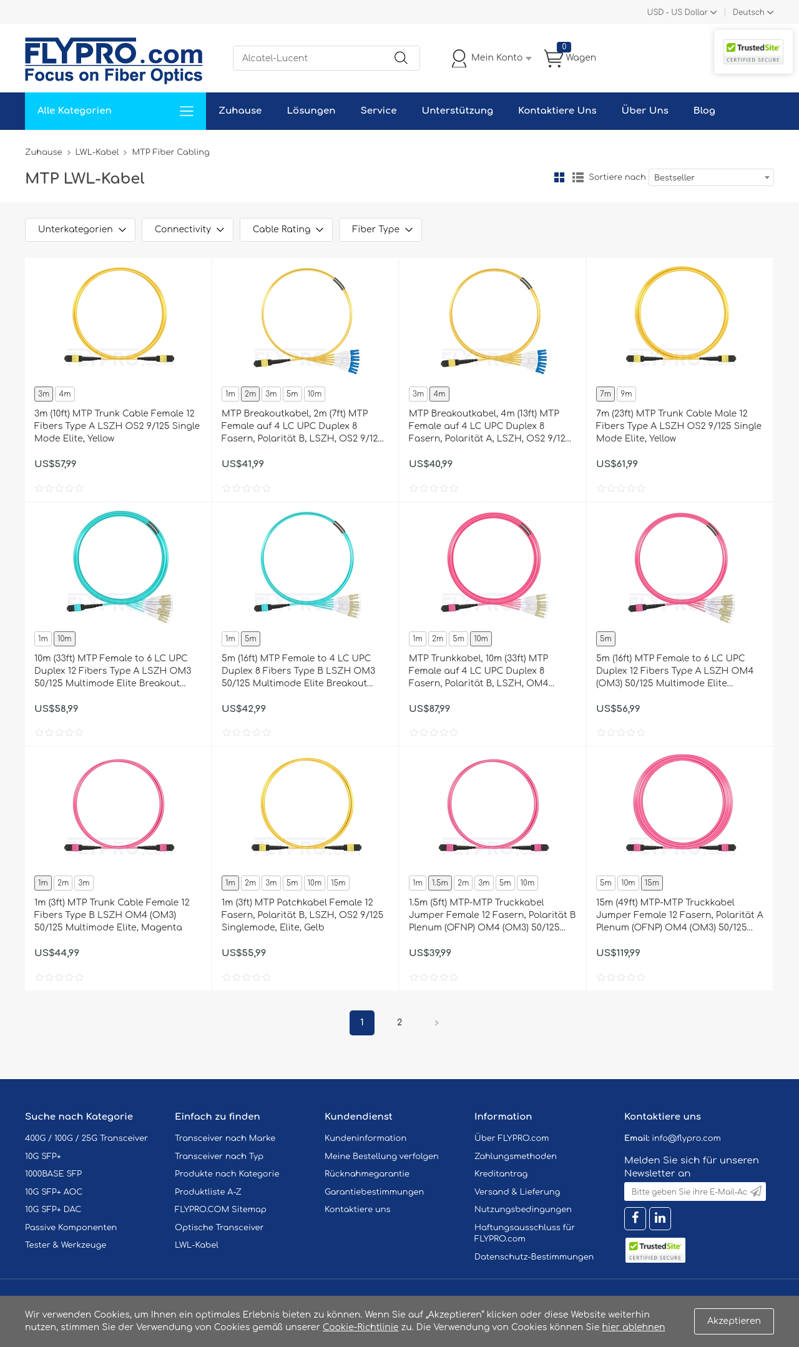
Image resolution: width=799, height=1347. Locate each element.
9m (626, 394)
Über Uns (645, 111)
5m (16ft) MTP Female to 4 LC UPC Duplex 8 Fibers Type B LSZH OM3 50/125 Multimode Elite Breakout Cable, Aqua (298, 672)
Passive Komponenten (71, 1227)
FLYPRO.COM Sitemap (221, 1209)
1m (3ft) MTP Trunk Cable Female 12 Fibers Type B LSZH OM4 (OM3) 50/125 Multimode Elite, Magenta (112, 915)
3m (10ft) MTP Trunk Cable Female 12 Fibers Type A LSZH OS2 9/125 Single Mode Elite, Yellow (117, 426)
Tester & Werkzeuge (65, 1245)
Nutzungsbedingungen (523, 1209)
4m (65, 394)
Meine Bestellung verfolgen (382, 1156)
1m (230, 394)
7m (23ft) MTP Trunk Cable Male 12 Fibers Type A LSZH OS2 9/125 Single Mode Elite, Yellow (679, 426)
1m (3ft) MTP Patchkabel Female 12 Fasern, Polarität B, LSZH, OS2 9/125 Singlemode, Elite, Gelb (302, 915)
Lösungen (311, 111)
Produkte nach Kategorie (227, 1174)
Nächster (436, 1022)
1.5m (440, 883)
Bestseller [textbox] (674, 178)
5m (292, 394)
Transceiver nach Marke (225, 1138)
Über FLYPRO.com (511, 1138)
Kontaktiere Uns (557, 111)
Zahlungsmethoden (515, 1156)
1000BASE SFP (53, 1174)
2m (250, 394)
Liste (578, 177)
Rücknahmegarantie (367, 1174)
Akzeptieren (734, 1321)
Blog (704, 111)
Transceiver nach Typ (219, 1156)
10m (315, 394)
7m (605, 394)
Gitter (559, 177)
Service (378, 111)
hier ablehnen (633, 1327)
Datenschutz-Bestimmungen (534, 1257)
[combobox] (711, 177)
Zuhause (240, 111)
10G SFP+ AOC (53, 1192)
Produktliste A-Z (208, 1192)
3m (43, 394)
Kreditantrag (500, 1174)
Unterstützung (457, 111)
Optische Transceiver (219, 1227)
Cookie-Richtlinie (361, 1327)
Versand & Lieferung (517, 1192)
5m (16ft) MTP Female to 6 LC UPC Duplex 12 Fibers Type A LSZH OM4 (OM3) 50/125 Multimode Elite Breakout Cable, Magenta (674, 672)
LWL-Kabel (97, 152)
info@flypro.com (686, 1138)
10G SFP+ (43, 1156)
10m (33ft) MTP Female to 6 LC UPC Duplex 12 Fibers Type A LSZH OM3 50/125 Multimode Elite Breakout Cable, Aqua (112, 672)
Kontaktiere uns (358, 1209)
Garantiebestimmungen (374, 1192)
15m (338, 883)
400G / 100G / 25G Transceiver (86, 1138)
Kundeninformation (365, 1138)
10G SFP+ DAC (53, 1209)
